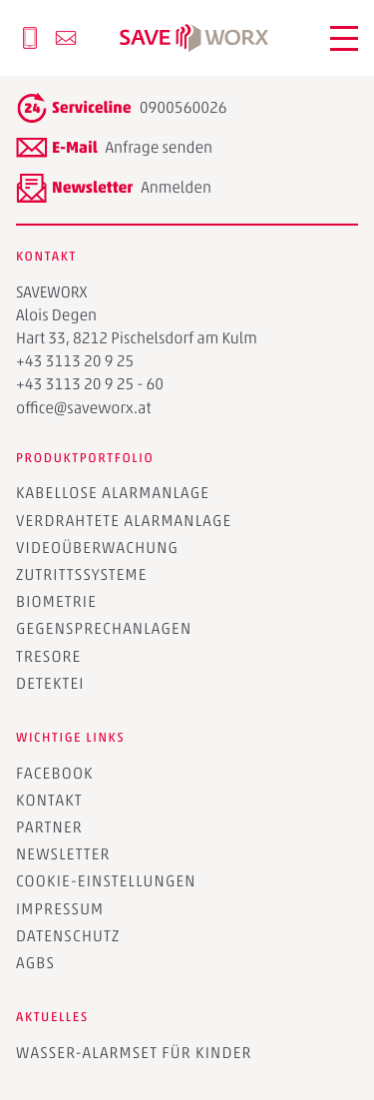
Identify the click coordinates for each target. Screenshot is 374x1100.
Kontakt (49, 800)
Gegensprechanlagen (103, 628)
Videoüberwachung (97, 547)
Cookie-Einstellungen (106, 880)
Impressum (60, 908)
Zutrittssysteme (82, 574)
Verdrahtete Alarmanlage (123, 520)
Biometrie (56, 601)
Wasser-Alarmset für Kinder (134, 1052)
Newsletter (63, 853)
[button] (344, 38)
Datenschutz (68, 935)
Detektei (50, 683)
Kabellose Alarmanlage (112, 492)
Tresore (48, 656)
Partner (49, 827)
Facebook (55, 773)
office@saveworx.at (84, 407)
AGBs (35, 962)
